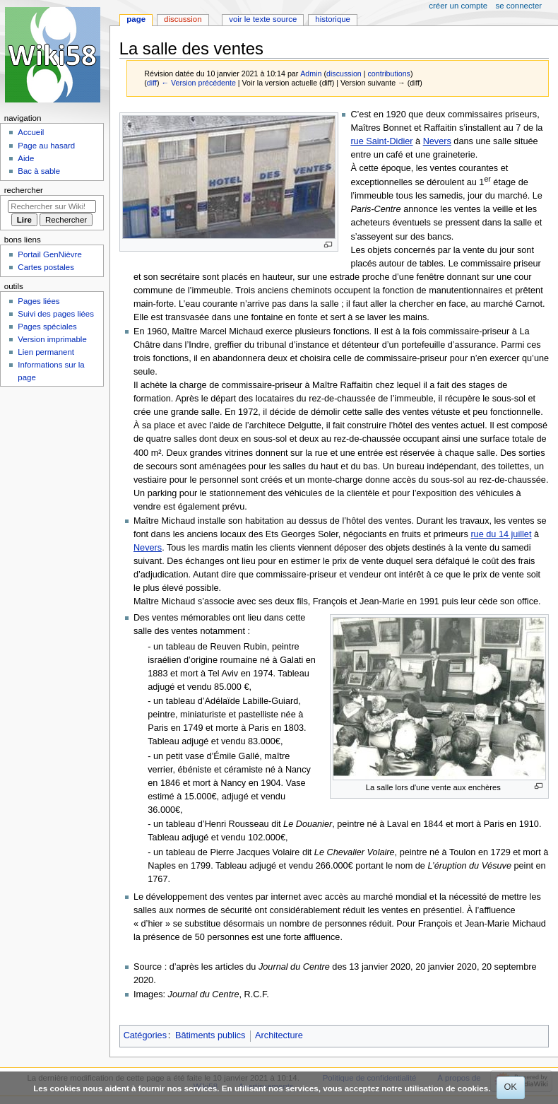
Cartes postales (46, 267)
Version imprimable (52, 339)
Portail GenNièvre (49, 254)
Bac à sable (39, 171)
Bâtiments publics (210, 1035)
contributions (388, 73)
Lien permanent (46, 352)
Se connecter (519, 5)
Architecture (279, 1035)
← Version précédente (198, 82)
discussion (344, 73)
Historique (332, 19)
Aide (26, 158)
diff (152, 82)
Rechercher (23, 190)
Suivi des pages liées (56, 314)
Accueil (31, 132)
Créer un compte (458, 5)
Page (136, 19)
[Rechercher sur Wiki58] (52, 206)
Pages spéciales (47, 326)
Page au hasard (46, 145)
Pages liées (38, 301)
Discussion (182, 19)
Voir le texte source (263, 19)
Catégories (145, 1035)
